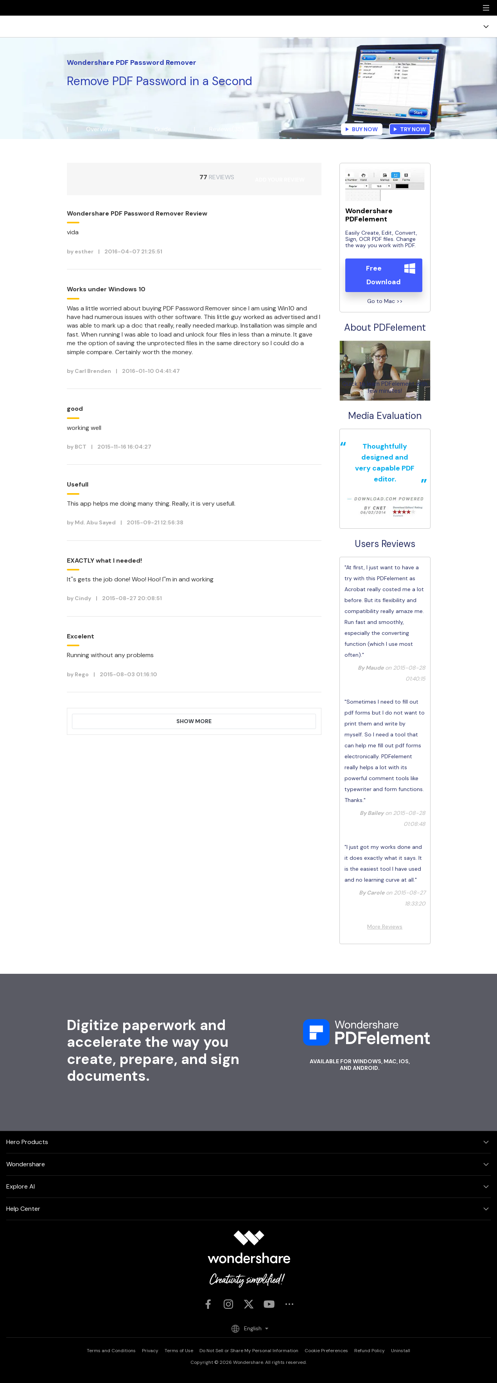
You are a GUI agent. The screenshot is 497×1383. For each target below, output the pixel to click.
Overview (99, 129)
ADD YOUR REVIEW (280, 179)
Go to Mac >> (385, 301)
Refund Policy (369, 1350)
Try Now (410, 129)
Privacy (150, 1350)
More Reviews (384, 926)
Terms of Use (179, 1350)
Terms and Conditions (111, 1350)
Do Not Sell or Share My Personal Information (248, 1350)
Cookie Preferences (326, 1350)
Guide (162, 129)
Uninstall (400, 1350)
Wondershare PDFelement (369, 215)
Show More (194, 721)
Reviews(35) (226, 129)
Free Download (383, 275)
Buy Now (362, 129)
